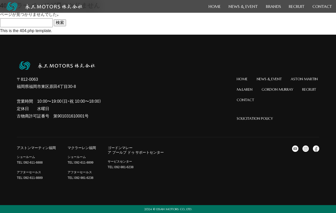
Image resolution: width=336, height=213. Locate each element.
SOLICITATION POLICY (255, 118)
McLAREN (244, 89)
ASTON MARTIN (304, 79)
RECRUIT (309, 89)
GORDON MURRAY (277, 89)
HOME (242, 79)
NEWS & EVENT (269, 79)
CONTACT (245, 100)
